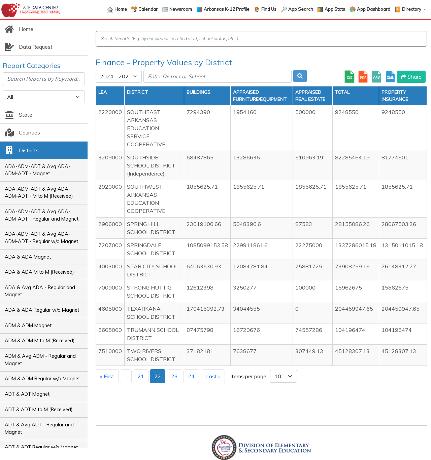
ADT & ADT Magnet (27, 394)
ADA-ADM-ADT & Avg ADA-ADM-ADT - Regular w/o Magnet (41, 237)
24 (191, 376)
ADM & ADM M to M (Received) (40, 341)
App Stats (335, 9)
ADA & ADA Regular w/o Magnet (42, 310)
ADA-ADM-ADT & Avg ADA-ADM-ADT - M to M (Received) (39, 192)
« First (107, 376)
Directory (412, 9)
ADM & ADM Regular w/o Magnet (42, 379)
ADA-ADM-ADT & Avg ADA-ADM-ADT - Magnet (37, 170)
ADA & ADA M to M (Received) (39, 272)
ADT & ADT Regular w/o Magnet (41, 447)
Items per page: (248, 376)
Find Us (268, 9)
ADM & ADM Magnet (28, 325)
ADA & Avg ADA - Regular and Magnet (40, 291)
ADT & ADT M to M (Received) (39, 410)
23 (174, 376)
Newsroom (180, 9)
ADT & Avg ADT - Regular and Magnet (39, 428)
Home (120, 9)
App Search (300, 9)
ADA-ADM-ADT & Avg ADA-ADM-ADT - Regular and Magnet (41, 215)
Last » (213, 376)
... (125, 376)
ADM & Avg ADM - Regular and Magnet (40, 360)
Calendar (148, 9)
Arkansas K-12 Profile (227, 9)
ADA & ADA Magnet (28, 257)
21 (140, 376)
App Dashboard (373, 9)
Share (411, 76)
